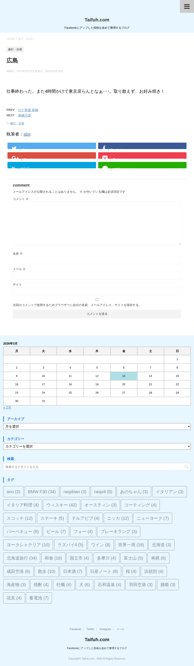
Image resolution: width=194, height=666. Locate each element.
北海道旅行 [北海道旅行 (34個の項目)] (22, 558)
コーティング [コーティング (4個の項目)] (140, 505)
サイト (17, 284)
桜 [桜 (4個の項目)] (131, 571)
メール (19, 269)
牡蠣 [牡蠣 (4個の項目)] (63, 584)
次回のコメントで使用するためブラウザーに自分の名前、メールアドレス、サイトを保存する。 (77, 305)
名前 (18, 253)
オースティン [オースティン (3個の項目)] (100, 505)
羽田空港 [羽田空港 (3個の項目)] (141, 584)
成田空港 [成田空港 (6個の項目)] (18, 571)
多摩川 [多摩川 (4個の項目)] (106, 558)
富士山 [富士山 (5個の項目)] (133, 558)
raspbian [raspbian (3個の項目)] (75, 491)
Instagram (105, 629)
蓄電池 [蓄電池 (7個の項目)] (39, 598)
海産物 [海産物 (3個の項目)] (16, 584)
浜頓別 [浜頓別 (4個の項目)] (153, 571)
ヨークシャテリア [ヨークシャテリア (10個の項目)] (28, 544)
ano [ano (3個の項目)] (13, 491)
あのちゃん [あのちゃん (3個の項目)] (134, 491)
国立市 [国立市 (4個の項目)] (79, 558)
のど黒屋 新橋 (28, 110)
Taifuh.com (97, 19)
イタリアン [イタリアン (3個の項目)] (170, 491)
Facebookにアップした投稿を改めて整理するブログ (97, 648)
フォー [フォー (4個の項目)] (83, 531)
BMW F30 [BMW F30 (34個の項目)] (42, 491)
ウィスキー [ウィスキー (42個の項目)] (61, 505)
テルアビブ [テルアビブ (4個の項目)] (85, 518)
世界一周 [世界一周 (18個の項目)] (131, 544)
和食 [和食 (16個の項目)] (53, 558)
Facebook (75, 629)
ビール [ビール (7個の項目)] (56, 531)
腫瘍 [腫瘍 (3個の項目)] (167, 584)
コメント (21, 199)
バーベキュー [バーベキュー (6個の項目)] (23, 531)
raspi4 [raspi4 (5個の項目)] (103, 491)
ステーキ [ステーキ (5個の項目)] (52, 518)
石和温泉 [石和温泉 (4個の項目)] (109, 584)
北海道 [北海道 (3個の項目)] (161, 544)
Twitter (90, 629)
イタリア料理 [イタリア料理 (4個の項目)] (23, 505)
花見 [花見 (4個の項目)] (14, 598)
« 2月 (7, 407)
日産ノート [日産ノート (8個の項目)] (104, 571)
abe (27, 134)
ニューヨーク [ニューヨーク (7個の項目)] (153, 518)
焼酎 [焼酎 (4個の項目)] (41, 584)
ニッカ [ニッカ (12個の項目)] (118, 518)
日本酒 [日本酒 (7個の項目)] (72, 571)
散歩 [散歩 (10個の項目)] (46, 571)
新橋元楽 (24, 115)
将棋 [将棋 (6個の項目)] (158, 558)
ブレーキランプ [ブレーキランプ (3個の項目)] (119, 531)
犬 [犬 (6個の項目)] (84, 584)
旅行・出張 (17, 123)
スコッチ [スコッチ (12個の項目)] (20, 518)
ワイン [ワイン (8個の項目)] (100, 544)
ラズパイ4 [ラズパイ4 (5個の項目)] (70, 544)
